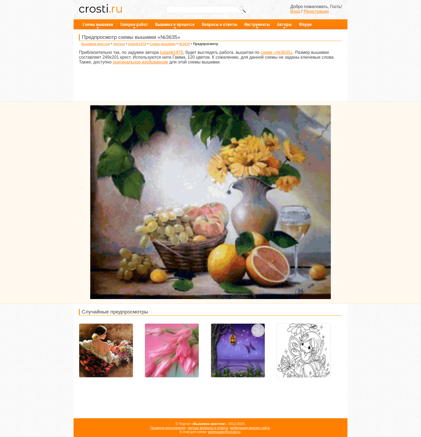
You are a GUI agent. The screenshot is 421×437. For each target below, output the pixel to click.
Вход (295, 11)
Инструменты (257, 25)
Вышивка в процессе (175, 25)
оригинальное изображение (140, 62)
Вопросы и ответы (219, 24)
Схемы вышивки (97, 25)
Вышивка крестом (95, 44)
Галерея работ (134, 25)
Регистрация (316, 11)
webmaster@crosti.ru (224, 432)
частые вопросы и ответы (207, 428)
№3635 (184, 44)
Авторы (284, 25)
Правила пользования (168, 428)
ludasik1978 (137, 44)
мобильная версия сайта (250, 428)
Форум (305, 24)
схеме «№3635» (277, 52)
